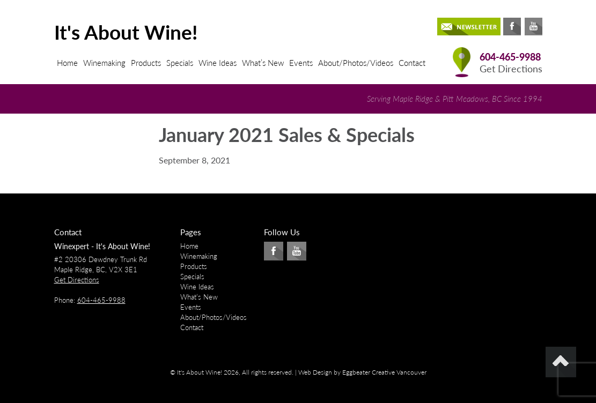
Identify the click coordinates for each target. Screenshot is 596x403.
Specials (179, 63)
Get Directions (511, 68)
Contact (412, 63)
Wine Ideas (217, 63)
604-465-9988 (510, 57)
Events (301, 63)
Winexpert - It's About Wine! (102, 246)
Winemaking (104, 63)
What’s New (263, 63)
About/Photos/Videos (355, 63)
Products (146, 63)
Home (67, 63)
